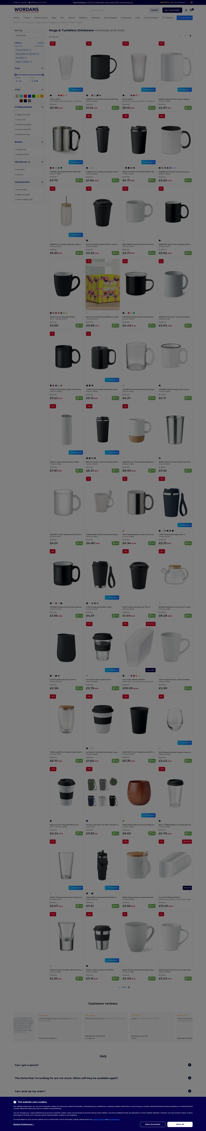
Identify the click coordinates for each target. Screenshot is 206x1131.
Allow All (180, 1124)
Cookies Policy (99, 1119)
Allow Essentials (152, 1124)
